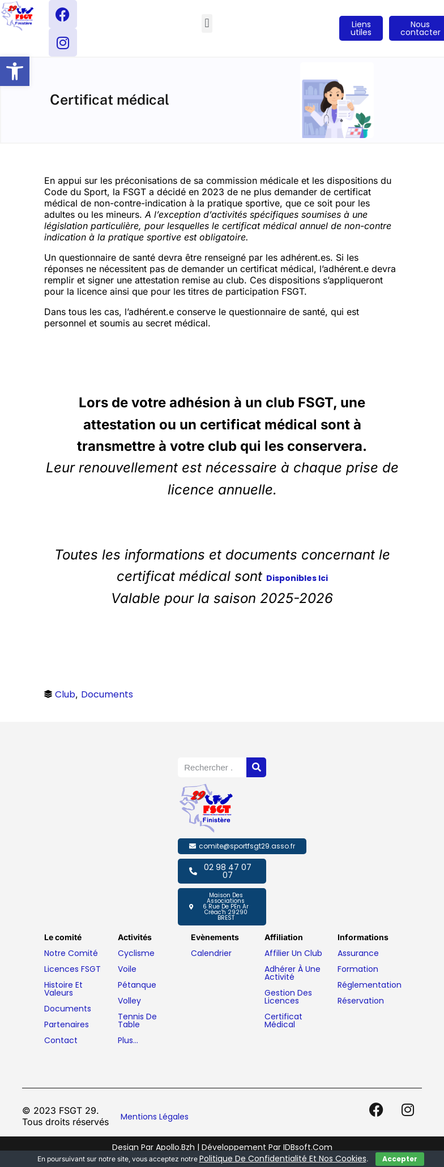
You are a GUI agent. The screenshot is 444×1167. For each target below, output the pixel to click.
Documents (107, 694)
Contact (61, 1040)
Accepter (399, 1159)
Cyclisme (136, 953)
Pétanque (137, 985)
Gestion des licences (288, 996)
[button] (14, 71)
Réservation (361, 1000)
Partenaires (66, 1024)
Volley (129, 1000)
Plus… (128, 1040)
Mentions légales (155, 1116)
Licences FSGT (72, 969)
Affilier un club (293, 953)
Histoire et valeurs (63, 988)
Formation (358, 969)
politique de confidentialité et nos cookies (282, 1158)
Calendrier (211, 953)
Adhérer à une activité (292, 973)
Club (65, 694)
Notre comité (71, 953)
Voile (127, 969)
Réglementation (370, 985)
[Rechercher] (256, 767)
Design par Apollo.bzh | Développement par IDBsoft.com (222, 1147)
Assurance (358, 953)
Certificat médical (283, 1020)
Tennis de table (137, 1020)
